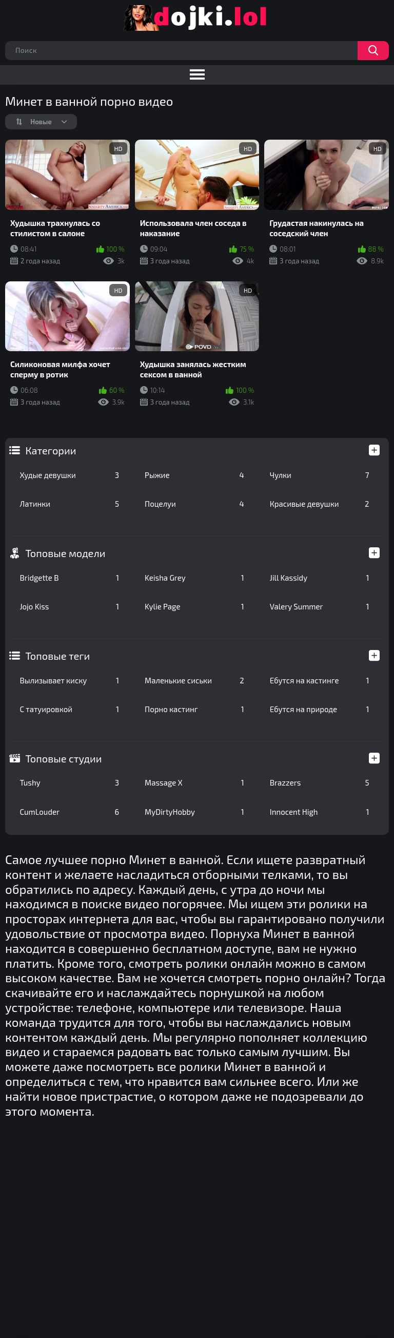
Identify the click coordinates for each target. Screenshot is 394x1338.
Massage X (194, 782)
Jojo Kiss (69, 606)
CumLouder (69, 811)
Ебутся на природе (319, 709)
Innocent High (319, 811)
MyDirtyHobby (194, 811)
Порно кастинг (194, 709)
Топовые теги (57, 655)
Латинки (69, 503)
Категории (50, 450)
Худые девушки (69, 475)
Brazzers (319, 782)
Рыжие (194, 475)
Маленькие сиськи (194, 680)
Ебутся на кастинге (319, 680)
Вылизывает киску (69, 680)
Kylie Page (194, 606)
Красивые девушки (319, 503)
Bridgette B (69, 577)
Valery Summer (319, 606)
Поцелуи (194, 503)
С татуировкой (69, 709)
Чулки (319, 475)
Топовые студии (63, 758)
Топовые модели (65, 553)
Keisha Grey (194, 577)
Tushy (69, 782)
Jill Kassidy (319, 577)
